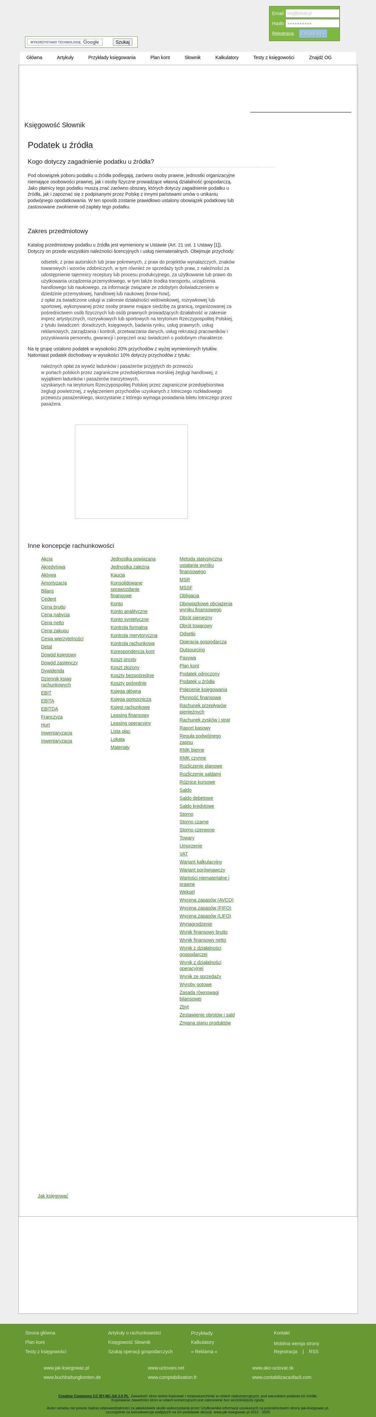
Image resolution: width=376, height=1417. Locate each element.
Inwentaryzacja (56, 733)
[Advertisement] (150, 117)
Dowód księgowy (58, 654)
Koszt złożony (125, 667)
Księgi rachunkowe (130, 707)
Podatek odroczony (199, 673)
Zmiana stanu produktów (205, 1023)
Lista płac (120, 731)
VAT (183, 853)
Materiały (120, 747)
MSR (184, 579)
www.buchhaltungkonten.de (72, 1377)
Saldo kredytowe (196, 806)
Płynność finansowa (200, 697)
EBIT (46, 692)
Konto (117, 603)
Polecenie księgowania (203, 689)
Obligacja (189, 595)
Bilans (47, 591)
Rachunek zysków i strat (204, 720)
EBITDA (49, 709)
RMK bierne (191, 750)
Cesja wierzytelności (62, 638)
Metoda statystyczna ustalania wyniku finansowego (200, 565)
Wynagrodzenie (195, 924)
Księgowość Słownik (129, 1342)
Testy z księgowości (46, 1351)
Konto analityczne (129, 611)
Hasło (278, 23)
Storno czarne (194, 821)
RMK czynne (192, 758)
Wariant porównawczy (202, 870)
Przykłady (202, 1333)
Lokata (118, 739)
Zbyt (184, 1006)
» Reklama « (204, 1351)
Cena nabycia (55, 614)
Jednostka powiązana (133, 559)
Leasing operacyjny (131, 723)
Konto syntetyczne (130, 619)
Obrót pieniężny (195, 617)
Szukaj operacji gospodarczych (140, 1351)
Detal (46, 646)
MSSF (186, 587)
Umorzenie (190, 845)
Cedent (48, 599)
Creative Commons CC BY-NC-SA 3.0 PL (93, 1396)
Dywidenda (52, 670)
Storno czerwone (197, 829)
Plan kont (189, 665)
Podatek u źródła (197, 681)
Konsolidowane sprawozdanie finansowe (126, 589)
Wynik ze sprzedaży (200, 976)
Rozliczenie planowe (200, 766)
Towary (186, 837)
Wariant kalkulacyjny (200, 861)
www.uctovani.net (166, 1368)
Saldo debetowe (196, 798)
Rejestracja (283, 33)
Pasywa (187, 657)
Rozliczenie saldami (200, 774)
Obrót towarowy (195, 625)
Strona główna (40, 1332)
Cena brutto (53, 607)
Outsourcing (192, 649)
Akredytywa (53, 567)
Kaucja (118, 575)
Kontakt (282, 1332)
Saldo (185, 790)
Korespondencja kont (133, 651)
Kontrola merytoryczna (134, 635)
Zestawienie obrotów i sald (207, 1014)
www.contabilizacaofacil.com (281, 1377)
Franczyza (52, 717)
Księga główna (126, 691)
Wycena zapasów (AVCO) (206, 900)
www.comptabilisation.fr (172, 1377)
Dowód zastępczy (59, 662)
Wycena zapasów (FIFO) (205, 908)
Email (278, 13)
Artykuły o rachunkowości (134, 1332)
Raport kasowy (195, 728)
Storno (186, 814)
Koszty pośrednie (128, 683)
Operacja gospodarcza (203, 641)
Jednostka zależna (130, 567)
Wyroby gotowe (195, 984)
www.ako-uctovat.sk (273, 1368)
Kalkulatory (202, 1342)
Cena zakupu (55, 630)
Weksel (187, 892)
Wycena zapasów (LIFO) (205, 916)
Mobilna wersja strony (297, 1343)
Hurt (45, 725)
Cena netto (52, 622)
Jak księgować (53, 1196)
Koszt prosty (123, 659)
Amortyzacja (54, 583)
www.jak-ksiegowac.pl (66, 1368)
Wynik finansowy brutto (203, 932)
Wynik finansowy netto (202, 940)
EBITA (47, 700)
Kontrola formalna (129, 627)
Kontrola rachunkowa (133, 643)
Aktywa (48, 575)
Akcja (46, 559)
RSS (314, 1351)
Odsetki (187, 633)
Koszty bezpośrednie (132, 675)
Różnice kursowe (197, 782)
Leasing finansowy (130, 715)
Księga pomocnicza (131, 699)
